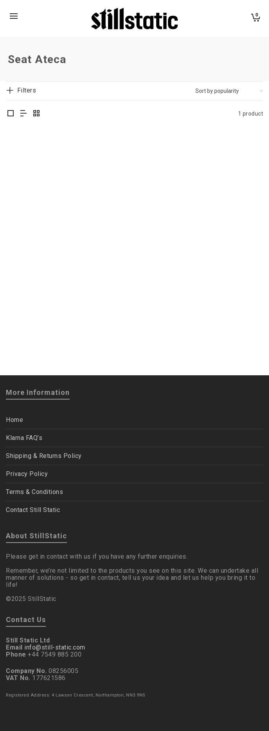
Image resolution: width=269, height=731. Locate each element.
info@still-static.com (54, 647)
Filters (26, 90)
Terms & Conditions (34, 492)
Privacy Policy (27, 474)
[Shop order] (229, 91)
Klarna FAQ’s (24, 437)
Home (14, 419)
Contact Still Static (33, 510)
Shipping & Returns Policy (44, 456)
